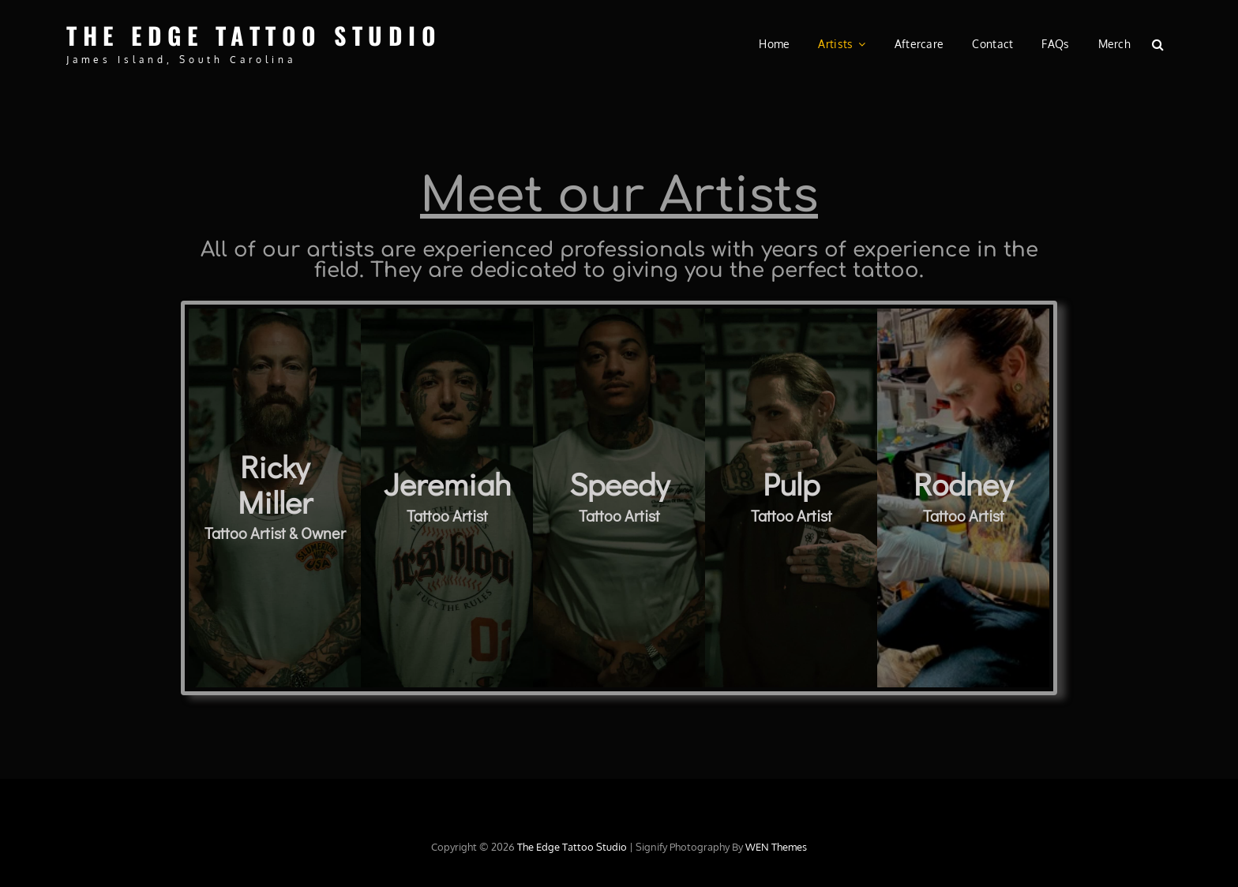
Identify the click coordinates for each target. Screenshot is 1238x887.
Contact (992, 44)
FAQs (1055, 44)
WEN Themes (776, 846)
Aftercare (919, 44)
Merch (1114, 44)
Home (774, 44)
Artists (835, 44)
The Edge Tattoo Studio (253, 35)
